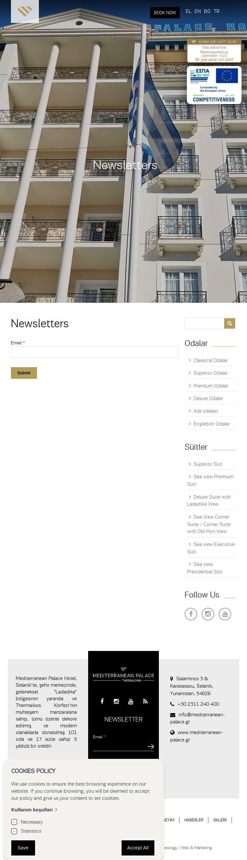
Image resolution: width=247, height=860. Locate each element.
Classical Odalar (211, 360)
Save (23, 847)
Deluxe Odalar (208, 398)
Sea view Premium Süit (210, 480)
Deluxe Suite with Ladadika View (209, 500)
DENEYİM (166, 819)
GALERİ (219, 819)
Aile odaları (206, 411)
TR (216, 11)
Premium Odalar (211, 386)
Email (18, 343)
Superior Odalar (211, 373)
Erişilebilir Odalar (212, 424)
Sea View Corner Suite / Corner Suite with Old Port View (209, 524)
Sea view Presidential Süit (204, 568)
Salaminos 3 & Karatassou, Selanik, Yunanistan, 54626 (191, 686)
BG (207, 11)
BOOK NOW (165, 12)
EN (198, 11)
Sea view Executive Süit (211, 548)
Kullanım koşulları (32, 809)
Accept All (138, 847)
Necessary (32, 822)
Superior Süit (208, 464)
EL (188, 11)
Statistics (31, 831)
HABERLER (193, 819)
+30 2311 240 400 (198, 704)
